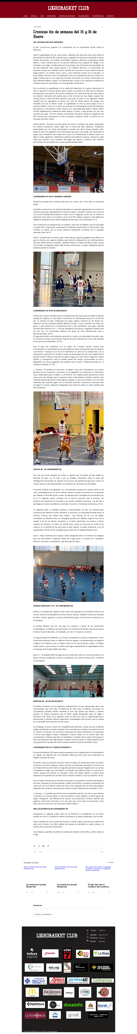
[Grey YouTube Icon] (87, 940)
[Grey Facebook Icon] (87, 934)
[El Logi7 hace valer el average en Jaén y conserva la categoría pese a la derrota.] (99, 873)
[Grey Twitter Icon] (87, 930)
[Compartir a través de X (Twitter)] (39, 846)
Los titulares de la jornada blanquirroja (36, 886)
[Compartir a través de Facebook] (34, 846)
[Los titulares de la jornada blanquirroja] (37, 873)
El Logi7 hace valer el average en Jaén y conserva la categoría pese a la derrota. (99, 886)
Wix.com (55, 1031)
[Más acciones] (102, 27)
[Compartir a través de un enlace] (48, 846)
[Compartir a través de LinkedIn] (43, 846)
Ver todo (110, 862)
